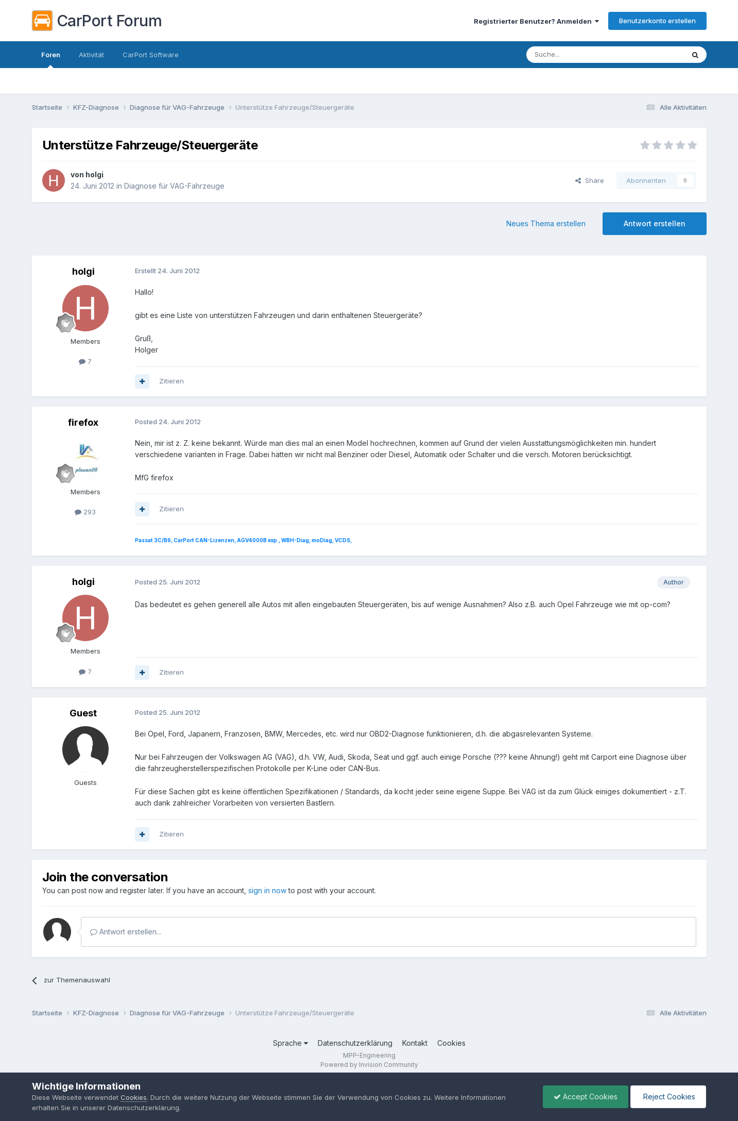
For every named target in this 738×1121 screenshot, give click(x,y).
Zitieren (171, 381)
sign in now (267, 890)
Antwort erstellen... (125, 931)
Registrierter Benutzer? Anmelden (536, 21)
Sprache (290, 1043)
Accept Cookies (585, 1096)
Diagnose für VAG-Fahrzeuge (174, 185)
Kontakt (414, 1043)
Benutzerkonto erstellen (657, 20)
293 (85, 512)
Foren (50, 59)
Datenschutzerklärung (355, 1043)
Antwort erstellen (654, 223)
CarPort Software (151, 55)
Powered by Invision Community (369, 1064)
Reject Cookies (668, 1096)
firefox (83, 422)
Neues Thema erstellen (546, 223)
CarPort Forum (97, 20)
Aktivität (91, 55)
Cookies (451, 1043)
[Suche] (578, 54)
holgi (94, 174)
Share (589, 180)
